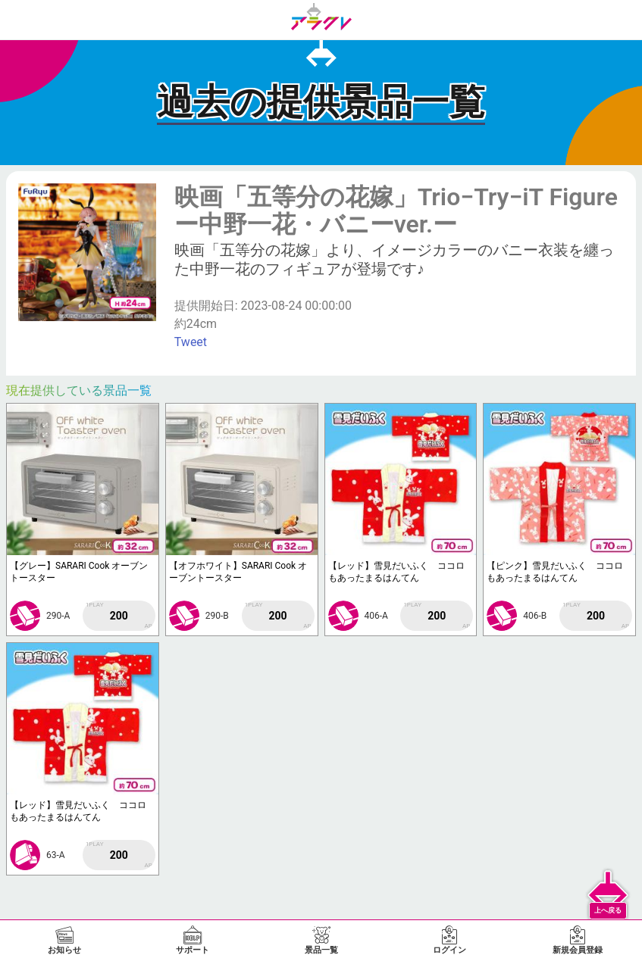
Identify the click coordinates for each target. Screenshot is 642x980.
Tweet (190, 342)
